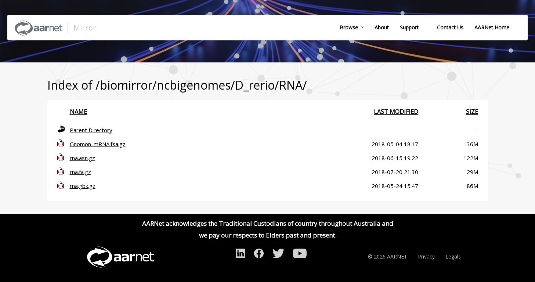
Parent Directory (91, 130)
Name (78, 112)
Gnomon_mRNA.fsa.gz (98, 144)
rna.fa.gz (80, 172)
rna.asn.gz (82, 158)
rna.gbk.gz (82, 185)
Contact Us (450, 27)
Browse (349, 27)
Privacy (426, 256)
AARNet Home (491, 27)
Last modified (396, 112)
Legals (453, 256)
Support (409, 27)
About (382, 27)
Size (472, 112)
